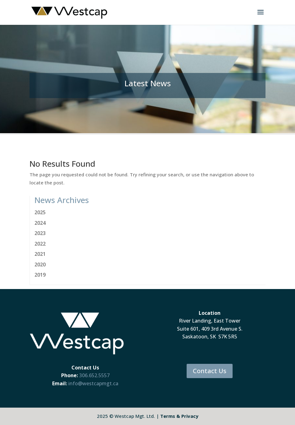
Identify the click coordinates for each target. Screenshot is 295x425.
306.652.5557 (94, 375)
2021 (40, 254)
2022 (40, 243)
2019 (40, 274)
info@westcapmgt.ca (93, 383)
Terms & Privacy (179, 416)
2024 (40, 222)
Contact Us (209, 371)
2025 (40, 212)
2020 (40, 264)
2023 (40, 233)
